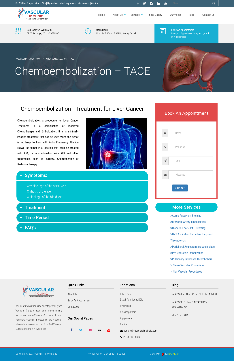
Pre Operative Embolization (186, 253)
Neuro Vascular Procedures (187, 265)
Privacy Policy (95, 353)
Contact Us (208, 14)
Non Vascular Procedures (186, 271)
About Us (118, 14)
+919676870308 (131, 336)
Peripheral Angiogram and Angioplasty (192, 246)
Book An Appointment (79, 300)
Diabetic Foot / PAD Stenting (187, 228)
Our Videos (176, 14)
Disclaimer (109, 353)
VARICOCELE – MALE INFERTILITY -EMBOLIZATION (189, 304)
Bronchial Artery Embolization (188, 222)
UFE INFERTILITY (180, 314)
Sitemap (121, 353)
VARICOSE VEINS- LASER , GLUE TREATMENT (194, 294)
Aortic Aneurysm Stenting (185, 215)
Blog (192, 14)
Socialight (173, 354)
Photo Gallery (155, 14)
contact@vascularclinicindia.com (140, 330)
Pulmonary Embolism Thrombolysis (191, 259)
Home (101, 14)
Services (135, 14)
